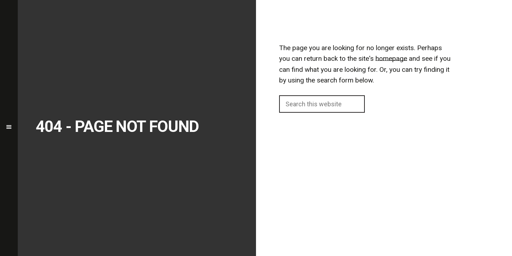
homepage (391, 58)
